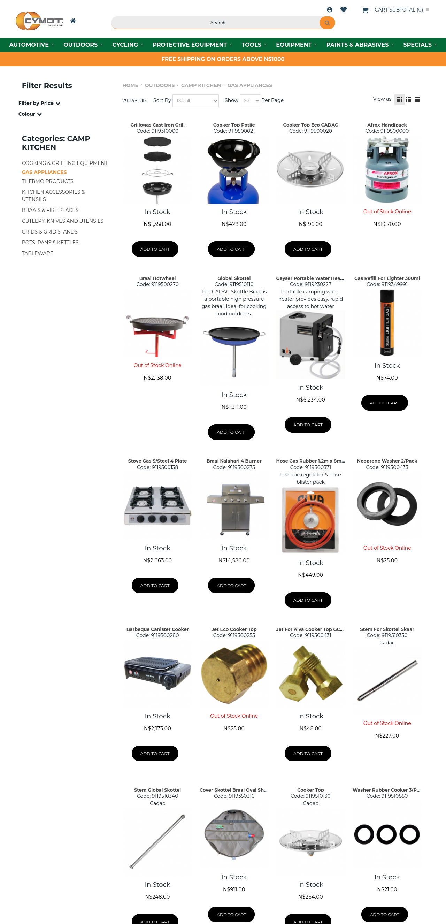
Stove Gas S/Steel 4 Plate (157, 461)
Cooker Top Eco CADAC (310, 125)
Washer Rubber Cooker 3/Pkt (387, 790)
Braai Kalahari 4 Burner (234, 461)
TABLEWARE (37, 253)
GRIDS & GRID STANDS (50, 232)
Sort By (162, 100)
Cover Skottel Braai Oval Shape (236, 790)
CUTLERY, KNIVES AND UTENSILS (62, 221)
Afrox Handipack (387, 125)
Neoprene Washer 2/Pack (387, 461)
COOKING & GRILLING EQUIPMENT (65, 163)
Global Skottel (234, 278)
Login (330, 9)
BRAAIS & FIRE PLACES (50, 210)
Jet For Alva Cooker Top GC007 (312, 629)
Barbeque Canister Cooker (157, 629)
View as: (383, 99)
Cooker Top (310, 790)
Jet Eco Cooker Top (234, 629)
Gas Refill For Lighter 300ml (387, 278)
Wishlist (344, 9)
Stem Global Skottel (157, 790)
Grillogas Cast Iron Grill (157, 125)
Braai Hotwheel (157, 278)
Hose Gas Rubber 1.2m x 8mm (311, 461)
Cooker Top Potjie (234, 125)
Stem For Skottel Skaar (387, 629)
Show (231, 100)
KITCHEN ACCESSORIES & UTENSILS (53, 196)
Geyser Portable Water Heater (311, 278)
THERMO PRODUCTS (48, 181)
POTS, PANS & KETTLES (50, 242)
